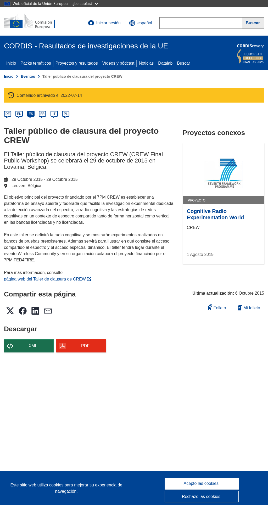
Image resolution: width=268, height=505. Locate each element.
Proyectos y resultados (76, 63)
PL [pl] (66, 114)
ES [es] (31, 114)
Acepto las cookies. (202, 483)
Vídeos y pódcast (118, 63)
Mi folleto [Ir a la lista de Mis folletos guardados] (249, 307)
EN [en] (19, 114)
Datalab (165, 63)
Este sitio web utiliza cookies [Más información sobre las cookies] (37, 485)
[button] (140, 23)
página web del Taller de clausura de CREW (47, 279)
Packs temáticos (35, 63)
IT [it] (54, 114)
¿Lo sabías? (85, 3)
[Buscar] (253, 23)
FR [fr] (42, 114)
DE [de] (7, 114)
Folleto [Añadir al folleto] (217, 307)
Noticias (146, 63)
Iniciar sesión (104, 23)
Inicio (11, 63)
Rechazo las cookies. (201, 496)
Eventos (28, 76)
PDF (85, 346)
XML (33, 346)
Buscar (183, 63)
